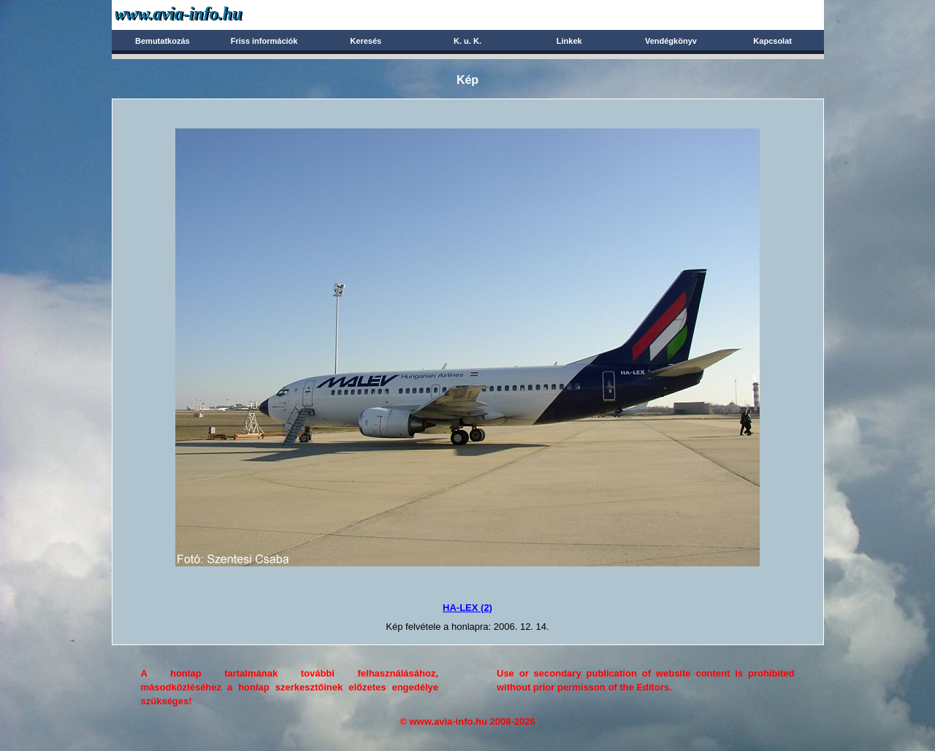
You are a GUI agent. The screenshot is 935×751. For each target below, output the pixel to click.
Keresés (365, 40)
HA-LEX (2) (467, 607)
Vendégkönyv (671, 40)
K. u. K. (467, 40)
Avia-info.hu (204, 14)
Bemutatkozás (162, 40)
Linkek (569, 40)
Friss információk (264, 40)
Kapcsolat (772, 40)
